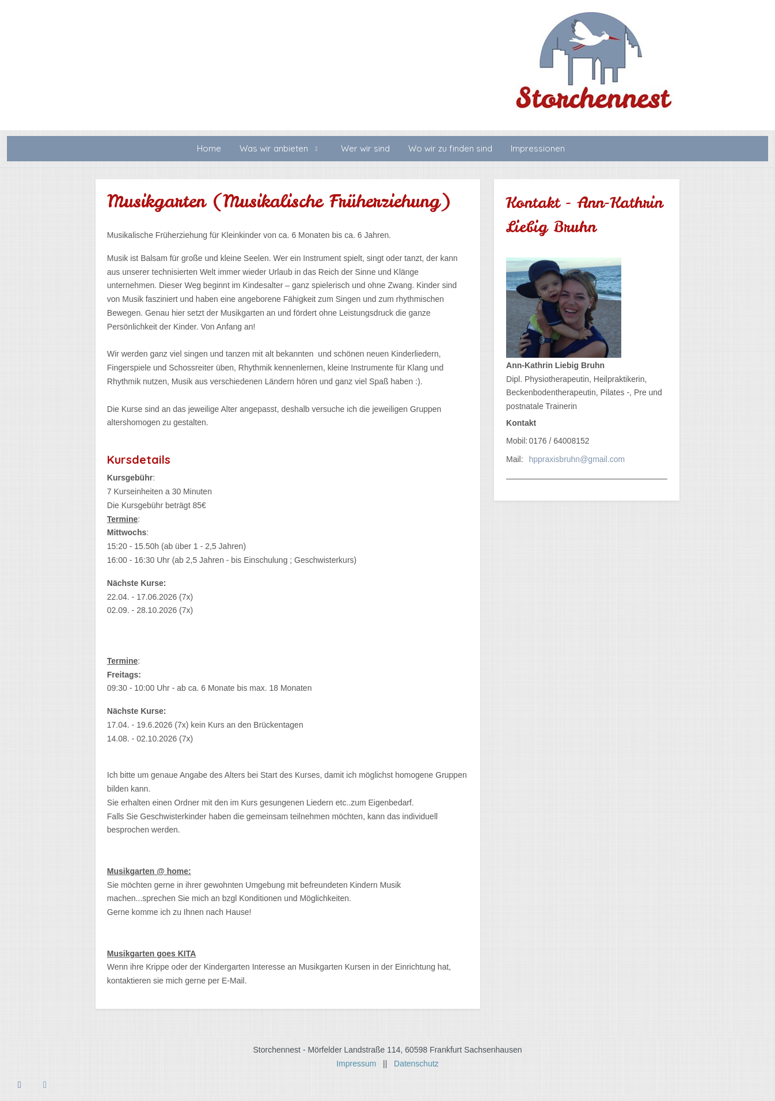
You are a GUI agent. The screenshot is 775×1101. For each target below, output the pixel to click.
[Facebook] (19, 1084)
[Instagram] (45, 1084)
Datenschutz (416, 1063)
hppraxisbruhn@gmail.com (577, 459)
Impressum (359, 1063)
